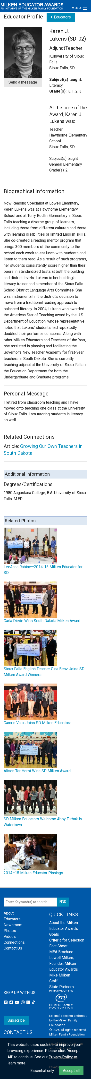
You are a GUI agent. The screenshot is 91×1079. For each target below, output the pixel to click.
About (9, 913)
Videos (10, 936)
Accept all (71, 1070)
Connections (14, 942)
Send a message (22, 82)
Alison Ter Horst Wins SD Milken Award (37, 771)
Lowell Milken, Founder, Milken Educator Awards (63, 963)
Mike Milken (59, 975)
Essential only (42, 1070)
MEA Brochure (61, 952)
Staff (53, 981)
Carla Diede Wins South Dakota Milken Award (42, 620)
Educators (60, 17)
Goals (54, 934)
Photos (10, 930)
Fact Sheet (58, 946)
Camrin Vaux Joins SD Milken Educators (37, 722)
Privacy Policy (61, 1057)
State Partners (61, 987)
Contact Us (13, 948)
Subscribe (16, 1020)
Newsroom (13, 925)
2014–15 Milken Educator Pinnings (33, 873)
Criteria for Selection (66, 940)
